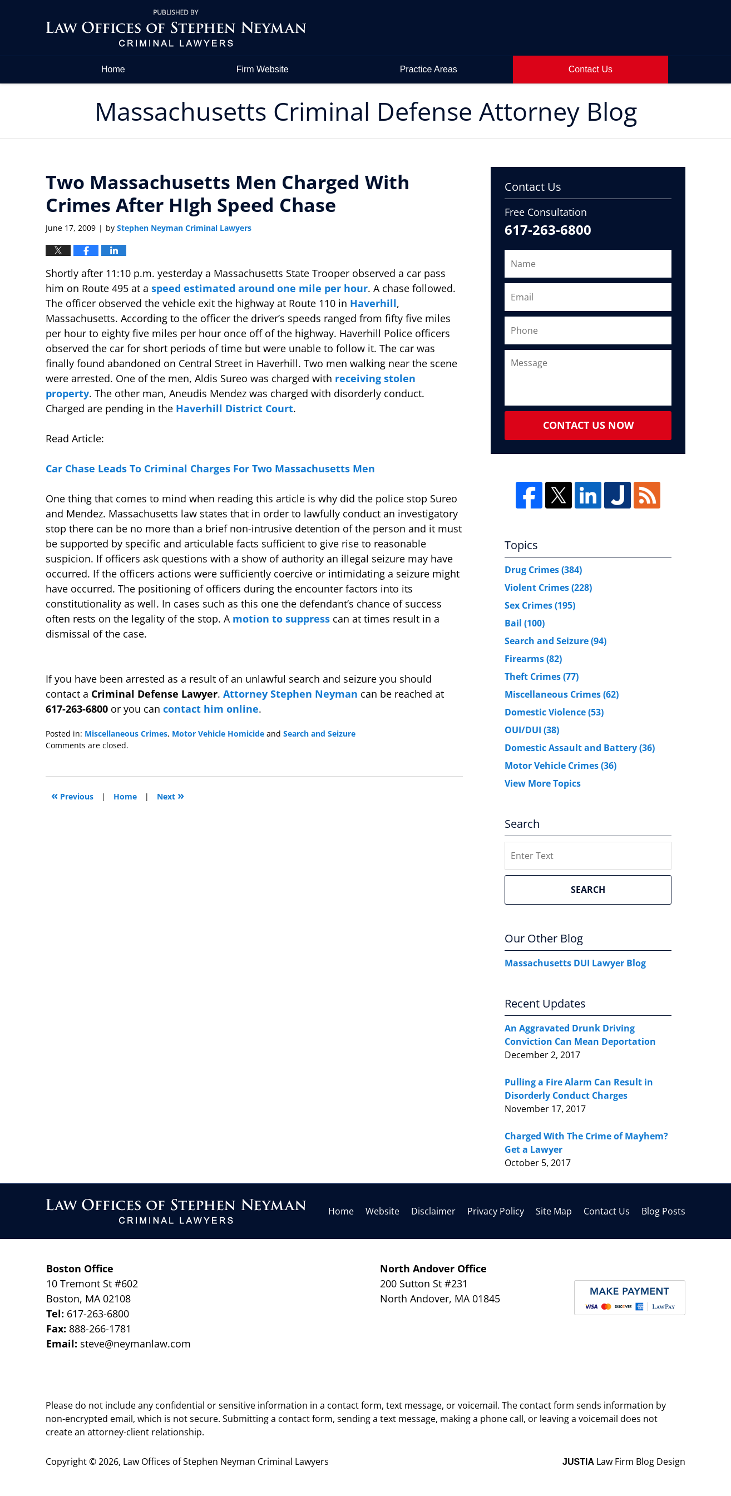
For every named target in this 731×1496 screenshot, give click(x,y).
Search (588, 889)
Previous (72, 795)
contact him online (211, 708)
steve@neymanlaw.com (135, 1343)
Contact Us (607, 1211)
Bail (525, 623)
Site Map (554, 1211)
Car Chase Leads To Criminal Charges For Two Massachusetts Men (210, 468)
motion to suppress (283, 618)
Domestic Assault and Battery (580, 748)
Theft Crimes (542, 676)
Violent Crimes (548, 587)
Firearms (533, 659)
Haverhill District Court (234, 408)
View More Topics (543, 783)
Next (170, 795)
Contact (591, 69)
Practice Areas (428, 69)
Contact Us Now (588, 425)
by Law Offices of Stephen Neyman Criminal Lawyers (608, 28)
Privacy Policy (495, 1211)
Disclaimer (433, 1211)
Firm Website (262, 69)
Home (113, 69)
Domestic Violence (554, 712)
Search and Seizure (319, 733)
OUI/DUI (532, 730)
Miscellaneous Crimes (126, 733)
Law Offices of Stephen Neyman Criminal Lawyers (226, 1461)
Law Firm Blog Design (623, 1461)
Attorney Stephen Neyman (291, 693)
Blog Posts (663, 1211)
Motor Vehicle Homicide (218, 733)
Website (382, 1211)
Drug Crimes (543, 570)
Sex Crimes (540, 605)
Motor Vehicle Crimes (560, 765)
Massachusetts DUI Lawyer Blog (575, 963)
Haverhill (373, 303)
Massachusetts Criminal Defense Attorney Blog (176, 28)
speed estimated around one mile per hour (259, 288)
